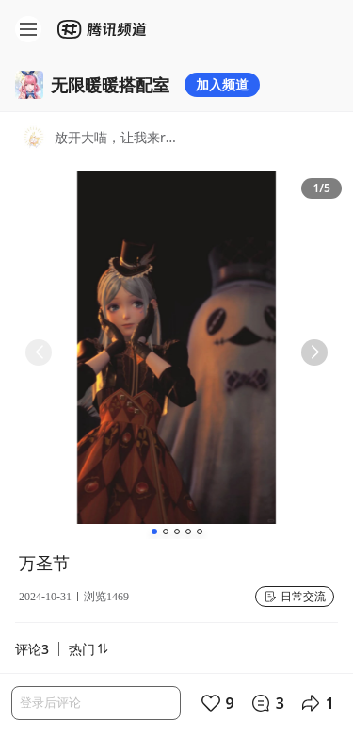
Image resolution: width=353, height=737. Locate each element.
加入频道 (222, 84)
